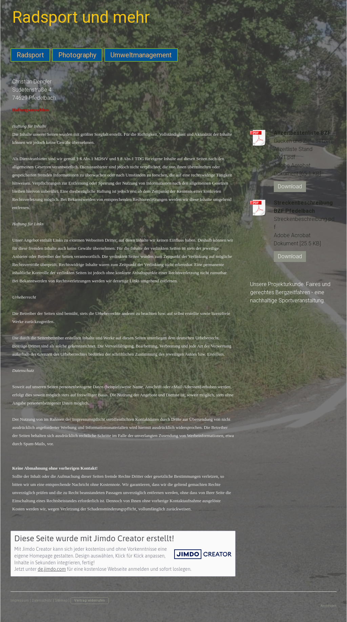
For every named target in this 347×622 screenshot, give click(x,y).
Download (290, 186)
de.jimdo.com (52, 569)
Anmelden (328, 606)
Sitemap (61, 600)
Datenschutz (42, 600)
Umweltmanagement (141, 55)
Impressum (20, 600)
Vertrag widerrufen (89, 600)
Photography (77, 55)
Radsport (30, 55)
